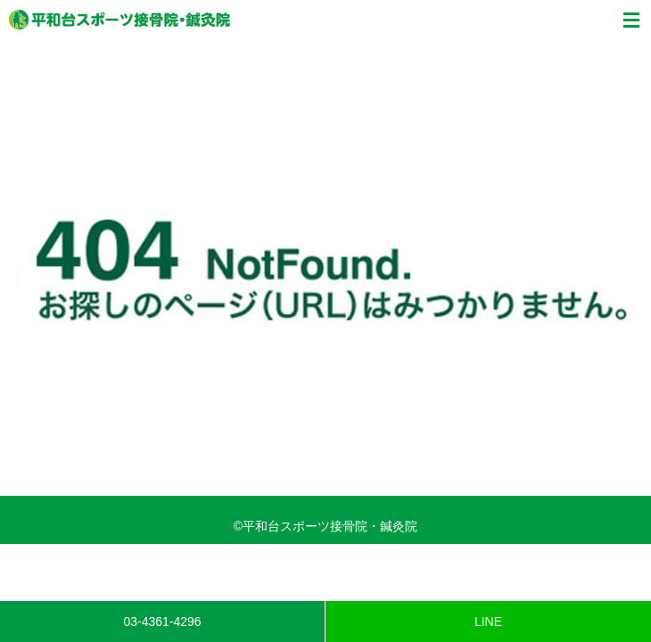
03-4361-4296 (162, 621)
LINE (488, 621)
